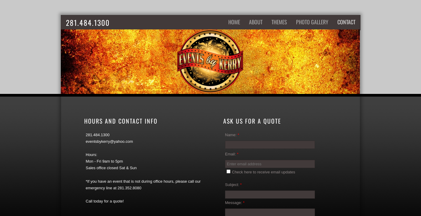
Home (234, 22)
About (255, 22)
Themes (279, 22)
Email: (232, 154)
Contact (346, 22)
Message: (235, 202)
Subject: (233, 184)
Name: (232, 135)
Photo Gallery (312, 22)
